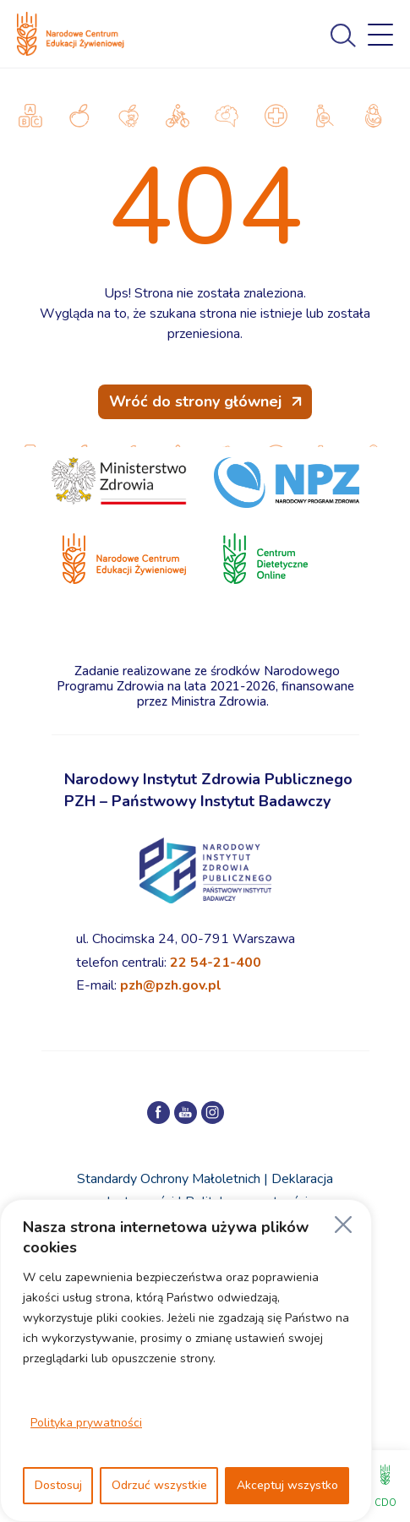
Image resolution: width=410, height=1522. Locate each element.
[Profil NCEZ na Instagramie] (212, 1112)
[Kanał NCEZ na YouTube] (185, 1112)
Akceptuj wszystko (287, 1485)
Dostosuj (58, 1485)
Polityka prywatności (86, 1423)
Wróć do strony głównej (195, 401)
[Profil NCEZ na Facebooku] (158, 1112)
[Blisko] (343, 1224)
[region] (186, 1360)
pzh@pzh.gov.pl (170, 985)
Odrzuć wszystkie (159, 1485)
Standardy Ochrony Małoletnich (168, 1179)
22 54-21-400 (215, 962)
